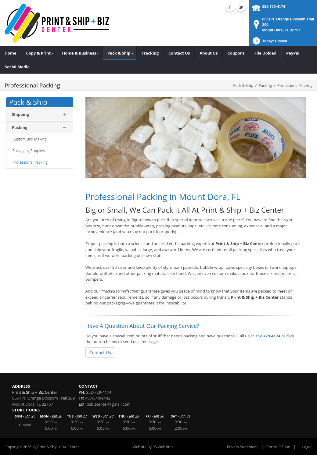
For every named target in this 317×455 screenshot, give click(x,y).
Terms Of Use (278, 447)
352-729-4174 (273, 7)
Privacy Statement (242, 447)
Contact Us (100, 352)
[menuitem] (39, 53)
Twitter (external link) (241, 7)
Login (307, 447)
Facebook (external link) (230, 7)
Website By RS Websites (153, 447)
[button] (269, 42)
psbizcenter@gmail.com (109, 404)
